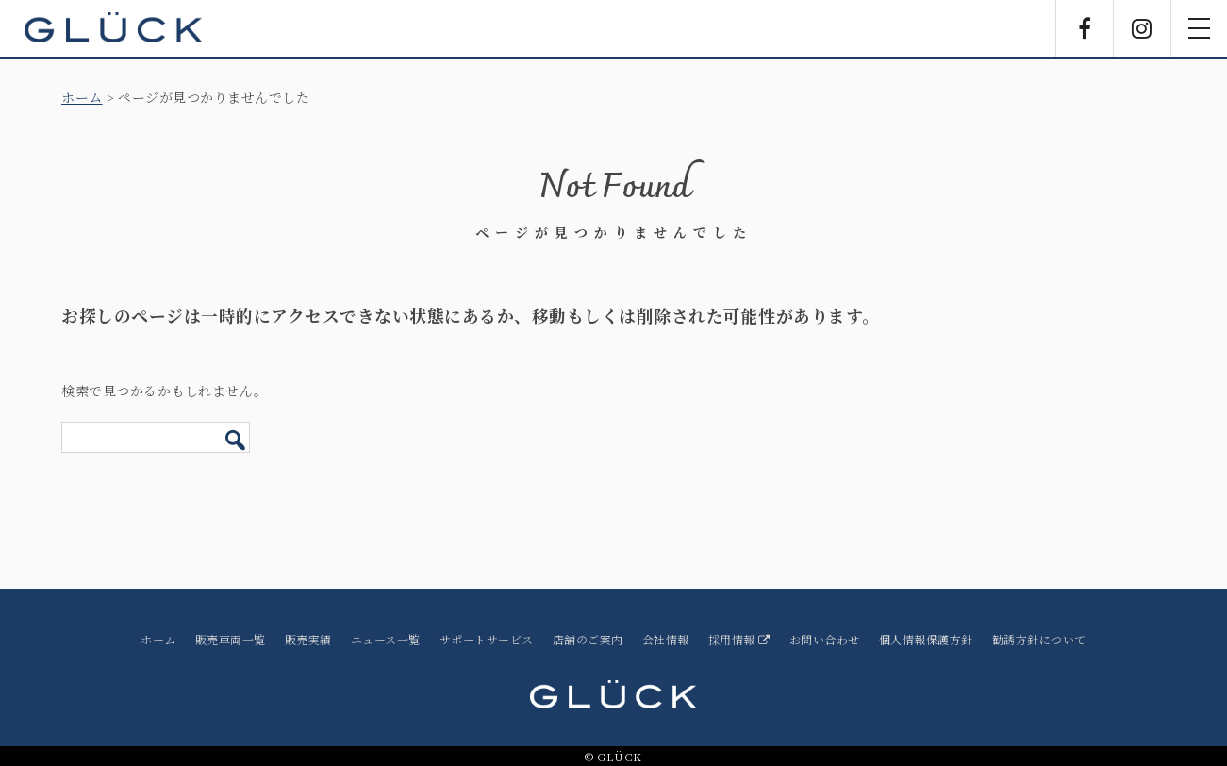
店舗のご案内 (588, 639)
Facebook (1084, 28)
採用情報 (739, 639)
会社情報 (665, 639)
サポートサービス (486, 639)
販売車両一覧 (230, 639)
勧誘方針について (1039, 639)
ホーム (82, 97)
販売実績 (308, 639)
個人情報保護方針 (926, 639)
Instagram (1142, 28)
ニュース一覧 (386, 639)
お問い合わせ (824, 639)
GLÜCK (113, 28)
